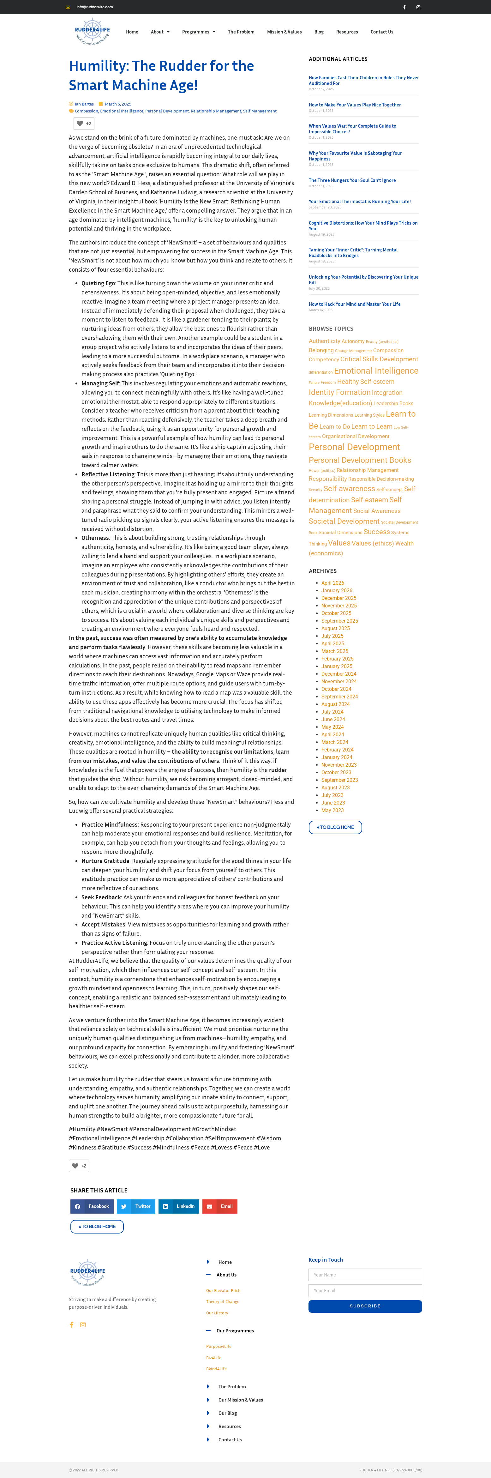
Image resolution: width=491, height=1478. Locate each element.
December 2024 (338, 674)
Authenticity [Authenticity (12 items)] (324, 341)
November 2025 (339, 606)
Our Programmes (235, 1330)
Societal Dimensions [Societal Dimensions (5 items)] (340, 532)
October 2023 (336, 772)
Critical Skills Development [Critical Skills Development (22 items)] (379, 359)
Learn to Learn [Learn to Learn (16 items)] (371, 426)
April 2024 (332, 735)
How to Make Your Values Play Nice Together (355, 104)
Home (132, 31)
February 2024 (337, 750)
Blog (319, 31)
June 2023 (333, 803)
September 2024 (339, 697)
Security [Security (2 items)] (315, 489)
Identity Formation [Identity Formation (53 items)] (340, 392)
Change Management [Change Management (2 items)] (353, 350)
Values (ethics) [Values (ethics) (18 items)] (373, 543)
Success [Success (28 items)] (377, 532)
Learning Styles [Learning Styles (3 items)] (370, 415)
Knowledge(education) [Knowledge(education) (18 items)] (340, 403)
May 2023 (332, 810)
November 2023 (339, 765)
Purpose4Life (218, 1346)
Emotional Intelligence (121, 110)
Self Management (260, 110)
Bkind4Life (216, 1368)
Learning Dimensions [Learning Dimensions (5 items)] (331, 415)
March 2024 (334, 742)
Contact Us (382, 31)
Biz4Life (213, 1357)
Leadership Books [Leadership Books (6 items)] (393, 404)
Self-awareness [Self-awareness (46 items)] (349, 488)
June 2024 (333, 719)
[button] (92, 1206)
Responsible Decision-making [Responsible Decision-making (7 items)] (381, 479)
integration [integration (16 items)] (387, 392)
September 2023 (339, 780)
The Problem (241, 31)
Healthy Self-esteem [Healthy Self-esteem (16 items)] (366, 381)
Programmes (198, 31)
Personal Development (167, 110)
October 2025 (336, 613)
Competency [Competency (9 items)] (324, 359)
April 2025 (332, 644)
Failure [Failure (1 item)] (314, 383)
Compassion (86, 110)
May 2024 (332, 727)
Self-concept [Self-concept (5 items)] (389, 489)
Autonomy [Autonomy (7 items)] (353, 341)
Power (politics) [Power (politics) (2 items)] (322, 470)
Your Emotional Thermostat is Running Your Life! (360, 201)
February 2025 (337, 659)
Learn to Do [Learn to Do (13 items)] (335, 426)
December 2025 (338, 598)
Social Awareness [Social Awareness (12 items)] (377, 511)
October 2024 (336, 689)
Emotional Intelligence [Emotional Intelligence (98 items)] (376, 371)
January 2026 (336, 591)
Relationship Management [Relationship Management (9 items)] (368, 470)
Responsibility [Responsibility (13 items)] (328, 478)
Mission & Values (284, 31)
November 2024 (339, 682)
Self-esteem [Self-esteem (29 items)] (369, 500)
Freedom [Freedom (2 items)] (328, 382)
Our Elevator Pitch (223, 1290)
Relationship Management (216, 110)
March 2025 (334, 651)
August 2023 (335, 788)
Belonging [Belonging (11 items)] (321, 350)
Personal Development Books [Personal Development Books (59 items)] (360, 460)
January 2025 (336, 666)
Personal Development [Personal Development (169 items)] (354, 447)
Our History (217, 1312)
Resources (347, 31)
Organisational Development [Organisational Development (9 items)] (356, 436)
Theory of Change (222, 1301)
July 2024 (332, 712)
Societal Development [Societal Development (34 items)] (344, 521)
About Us (227, 1274)
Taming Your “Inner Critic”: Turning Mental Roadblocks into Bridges (353, 252)
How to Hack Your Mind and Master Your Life (355, 304)
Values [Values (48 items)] (339, 543)
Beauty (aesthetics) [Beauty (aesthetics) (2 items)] (382, 341)
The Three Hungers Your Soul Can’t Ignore (352, 180)
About (160, 31)
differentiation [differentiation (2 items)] (321, 372)
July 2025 (332, 636)
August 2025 (335, 628)
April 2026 (332, 583)
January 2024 (336, 757)
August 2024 (335, 704)
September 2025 (339, 621)
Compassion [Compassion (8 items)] (388, 350)
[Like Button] (80, 123)
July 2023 (332, 795)
